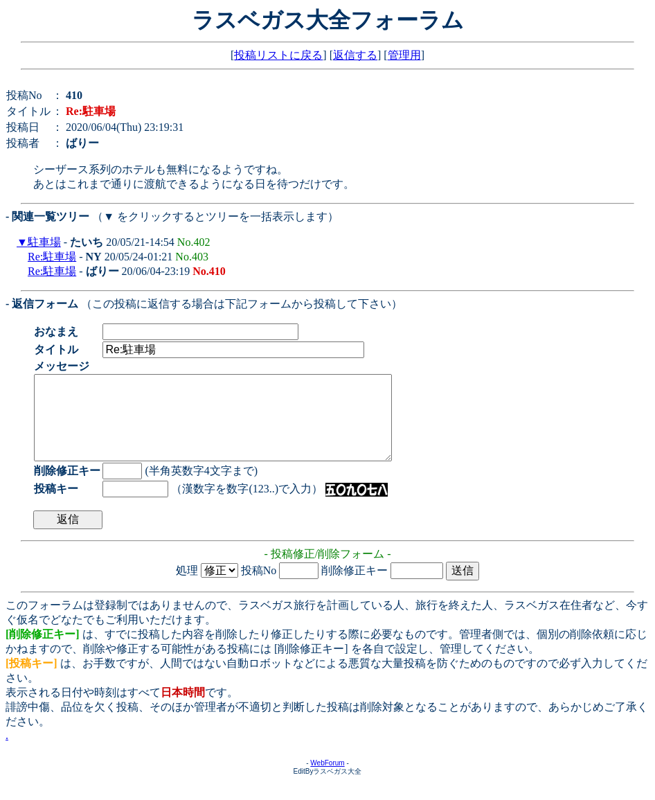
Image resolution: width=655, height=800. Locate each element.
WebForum (327, 779)
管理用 (404, 55)
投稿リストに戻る (278, 55)
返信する (355, 55)
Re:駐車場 (52, 257)
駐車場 (44, 242)
